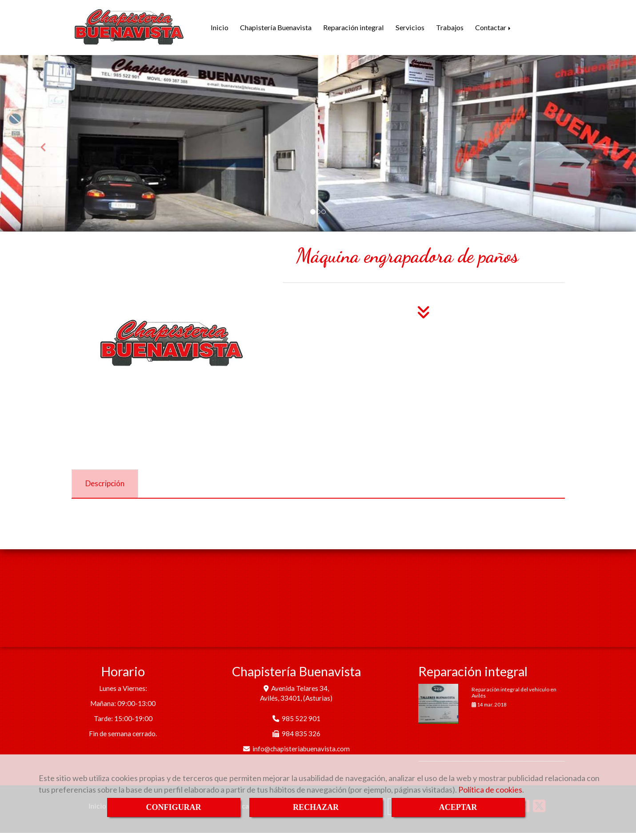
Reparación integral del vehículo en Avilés (514, 692)
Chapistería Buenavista (276, 27)
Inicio (219, 27)
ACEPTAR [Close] (458, 807)
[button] (48, 143)
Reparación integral (353, 27)
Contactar (493, 27)
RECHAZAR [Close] (316, 807)
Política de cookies (490, 789)
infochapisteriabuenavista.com (301, 749)
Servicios (410, 27)
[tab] (105, 484)
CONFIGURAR (173, 807)
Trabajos (450, 27)
